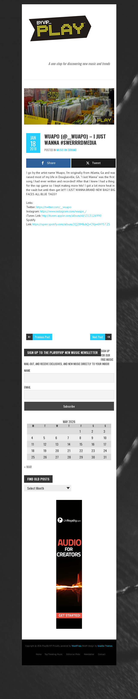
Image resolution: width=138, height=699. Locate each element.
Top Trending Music (53, 654)
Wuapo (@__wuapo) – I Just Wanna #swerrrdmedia (75, 139)
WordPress (76, 645)
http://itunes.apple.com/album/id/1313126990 (72, 216)
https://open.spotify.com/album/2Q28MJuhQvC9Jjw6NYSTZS (71, 224)
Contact (101, 654)
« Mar (28, 466)
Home (38, 654)
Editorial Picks (73, 654)
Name (27, 370)
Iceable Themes (105, 645)
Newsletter (89, 654)
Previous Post (42, 337)
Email (27, 387)
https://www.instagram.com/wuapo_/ (63, 211)
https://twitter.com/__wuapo (53, 207)
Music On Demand (66, 150)
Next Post (97, 337)
